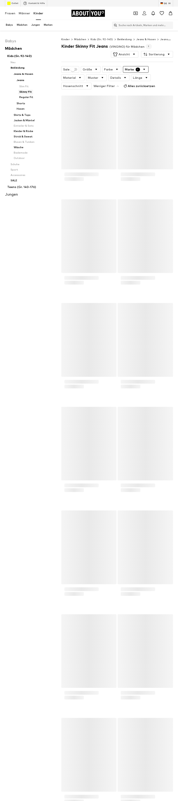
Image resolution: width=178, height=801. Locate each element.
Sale (70, 69)
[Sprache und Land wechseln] (166, 3)
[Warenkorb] (170, 13)
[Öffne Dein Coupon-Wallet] (135, 13)
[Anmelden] (144, 13)
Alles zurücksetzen (139, 86)
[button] (124, 54)
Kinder (38, 13)
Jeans (164, 39)
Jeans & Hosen (146, 39)
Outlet (12, 3)
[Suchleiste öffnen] (114, 25)
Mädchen (80, 39)
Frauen (10, 13)
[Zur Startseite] (88, 13)
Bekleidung (124, 39)
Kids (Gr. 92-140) (102, 39)
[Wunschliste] (161, 13)
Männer (24, 13)
